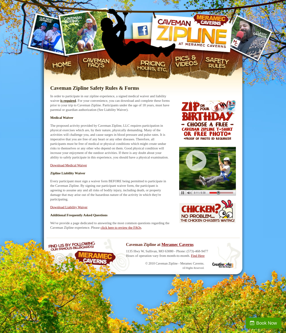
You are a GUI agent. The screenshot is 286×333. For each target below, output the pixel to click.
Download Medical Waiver (68, 165)
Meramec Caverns (177, 244)
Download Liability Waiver (69, 207)
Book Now (266, 323)
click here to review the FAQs (121, 227)
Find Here (198, 256)
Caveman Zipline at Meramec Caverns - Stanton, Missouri (205, 28)
